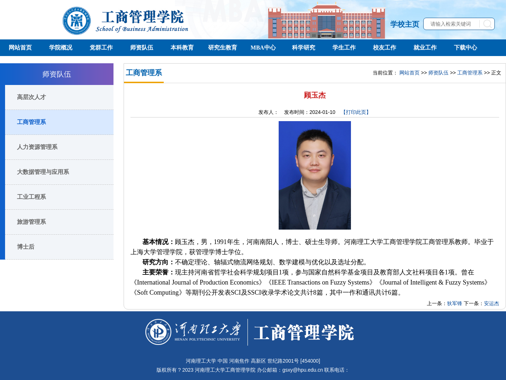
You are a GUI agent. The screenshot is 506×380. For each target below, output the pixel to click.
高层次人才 (31, 97)
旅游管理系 (31, 222)
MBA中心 (262, 47)
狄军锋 (454, 303)
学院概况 (60, 47)
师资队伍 (141, 47)
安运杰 (491, 303)
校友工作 (384, 47)
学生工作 (344, 47)
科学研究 (303, 47)
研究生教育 (222, 47)
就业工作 (425, 47)
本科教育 (182, 47)
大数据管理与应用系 (43, 172)
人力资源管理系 (37, 147)
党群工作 (101, 47)
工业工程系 (31, 197)
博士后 (25, 247)
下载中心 (465, 47)
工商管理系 (31, 122)
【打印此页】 (356, 112)
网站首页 (20, 47)
